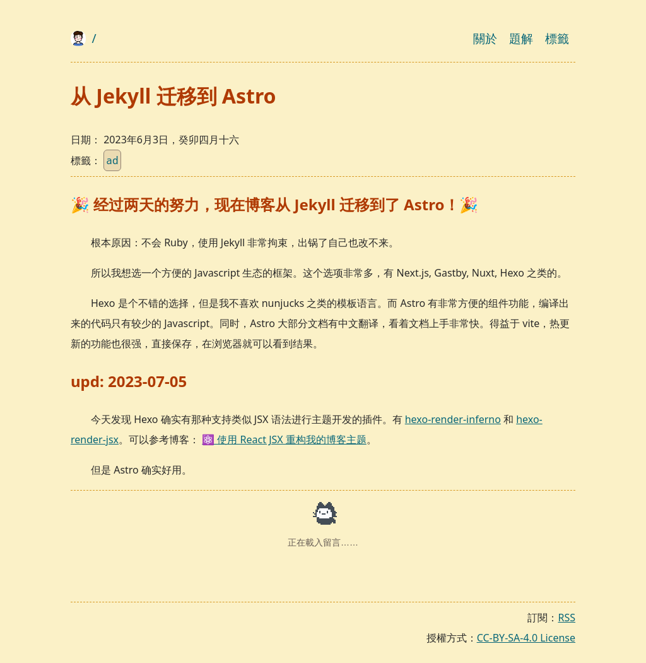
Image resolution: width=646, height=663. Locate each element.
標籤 (557, 38)
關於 (485, 38)
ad (112, 160)
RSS (566, 617)
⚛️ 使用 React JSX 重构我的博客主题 (284, 439)
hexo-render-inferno (453, 419)
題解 (521, 38)
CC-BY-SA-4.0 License (526, 638)
